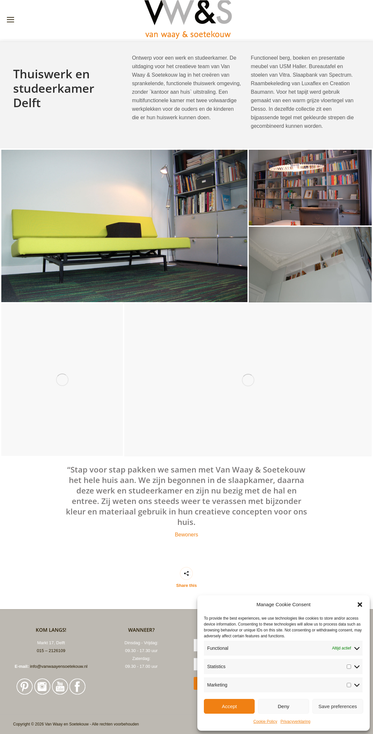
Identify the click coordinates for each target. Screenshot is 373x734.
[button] (360, 604)
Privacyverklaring (295, 721)
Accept (229, 706)
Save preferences (338, 706)
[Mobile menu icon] (10, 20)
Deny (283, 706)
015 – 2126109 (51, 650)
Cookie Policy (265, 721)
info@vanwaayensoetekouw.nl (59, 666)
